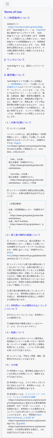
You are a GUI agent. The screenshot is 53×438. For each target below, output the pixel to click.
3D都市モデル (13, 87)
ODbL (22, 423)
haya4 (40, 29)
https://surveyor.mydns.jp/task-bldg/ (26, 27)
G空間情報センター (19, 84)
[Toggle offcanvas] (7, 4)
